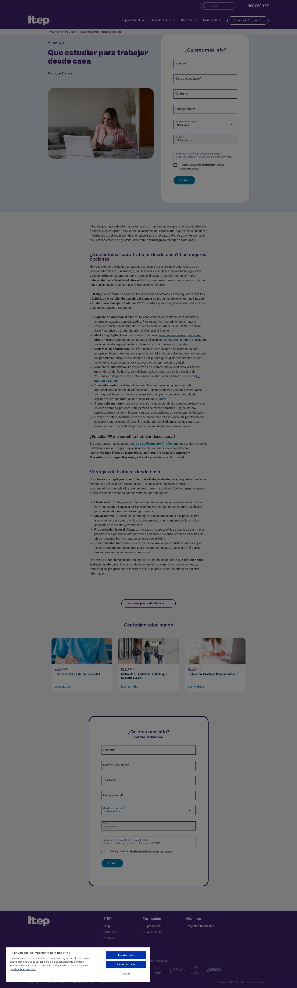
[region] (78, 964)
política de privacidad (23, 969)
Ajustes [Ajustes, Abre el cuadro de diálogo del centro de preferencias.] (126, 973)
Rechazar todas (126, 964)
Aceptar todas (126, 955)
